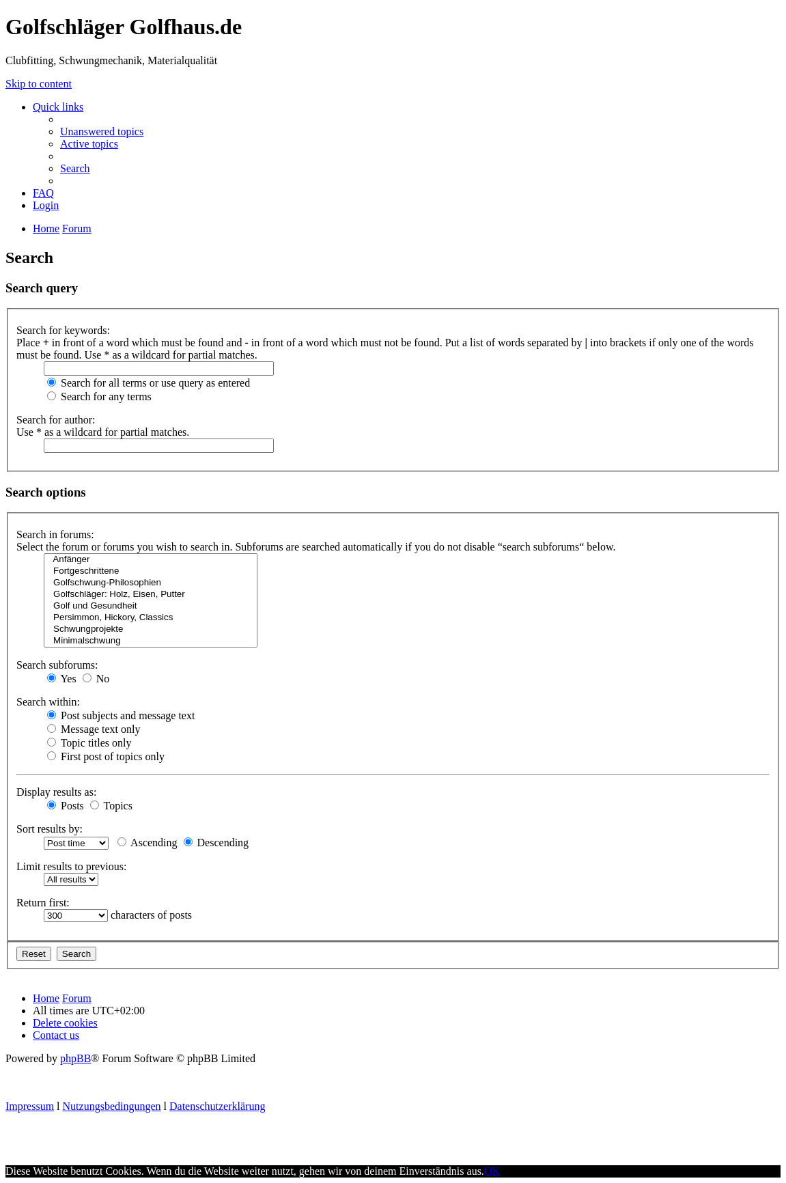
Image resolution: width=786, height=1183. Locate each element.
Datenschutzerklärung (217, 1106)
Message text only (93, 729)
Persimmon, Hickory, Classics (150, 618)
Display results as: (56, 792)
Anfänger (150, 560)
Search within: (48, 702)
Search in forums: (55, 534)
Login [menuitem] (46, 205)
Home (46, 998)
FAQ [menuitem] (43, 193)
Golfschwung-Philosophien (150, 583)
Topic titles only (89, 743)
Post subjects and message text (121, 715)
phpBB (75, 1058)
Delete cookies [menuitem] (65, 1023)
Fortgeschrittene (150, 571)
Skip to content (38, 83)
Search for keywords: (63, 330)
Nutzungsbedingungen (112, 1106)
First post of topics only (106, 756)
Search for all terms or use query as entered (148, 383)
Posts (65, 805)
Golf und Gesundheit (150, 606)
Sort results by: (49, 829)
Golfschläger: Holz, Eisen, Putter (150, 594)
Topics (111, 805)
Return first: (43, 902)
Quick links (58, 107)
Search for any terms (99, 396)
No (96, 678)
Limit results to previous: (71, 866)
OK (492, 1171)
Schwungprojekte (150, 629)
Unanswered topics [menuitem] (101, 131)
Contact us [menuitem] (56, 1035)
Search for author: (56, 420)
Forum (77, 998)
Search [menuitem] (75, 168)
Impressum (29, 1106)
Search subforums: (57, 665)
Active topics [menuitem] (89, 144)
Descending (216, 842)
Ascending (147, 842)
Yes (61, 678)
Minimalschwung (150, 641)
